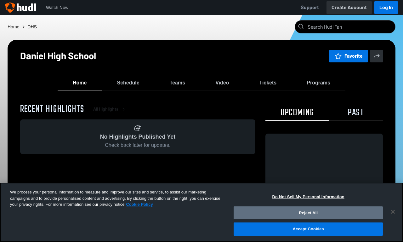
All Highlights (110, 113)
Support (310, 7)
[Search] (350, 27)
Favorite (348, 56)
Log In (386, 7)
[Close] (393, 212)
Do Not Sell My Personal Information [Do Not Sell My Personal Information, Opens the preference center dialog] (308, 196)
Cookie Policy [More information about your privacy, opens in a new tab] (139, 204)
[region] (201, 212)
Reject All (308, 212)
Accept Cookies (308, 229)
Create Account (349, 7)
